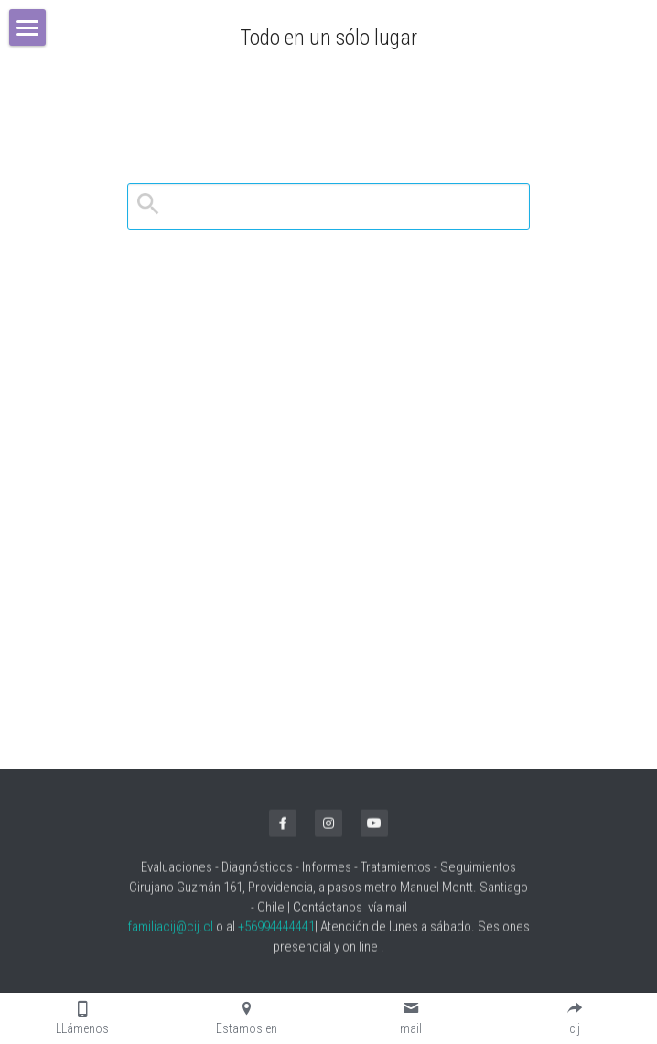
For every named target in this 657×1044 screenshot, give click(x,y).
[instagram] (328, 828)
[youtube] (374, 828)
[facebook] (282, 828)
